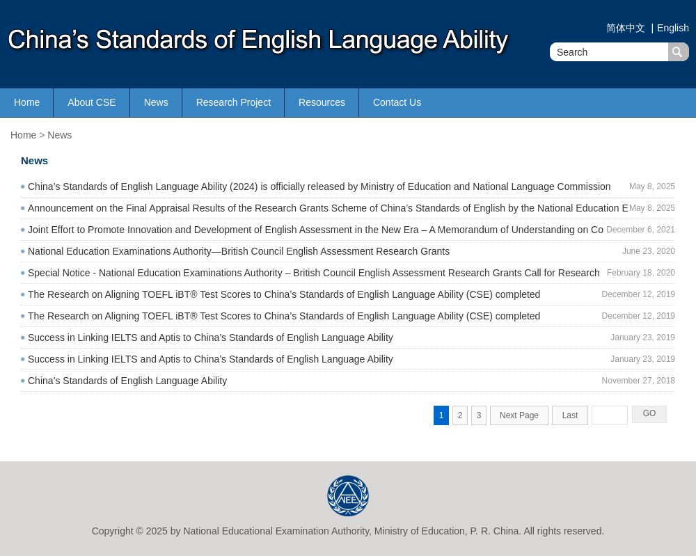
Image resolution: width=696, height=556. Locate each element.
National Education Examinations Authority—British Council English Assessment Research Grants (239, 251)
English (673, 27)
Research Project (233, 102)
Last (570, 415)
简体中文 (627, 27)
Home (27, 102)
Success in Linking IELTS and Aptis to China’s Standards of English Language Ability (210, 337)
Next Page (519, 415)
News (156, 102)
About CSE (92, 102)
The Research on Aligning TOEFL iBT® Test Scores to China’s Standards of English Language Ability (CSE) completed (284, 294)
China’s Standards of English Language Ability (127, 380)
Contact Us (397, 102)
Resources (322, 102)
